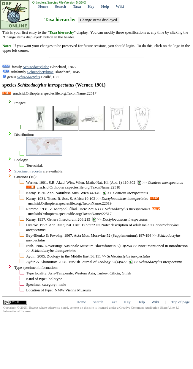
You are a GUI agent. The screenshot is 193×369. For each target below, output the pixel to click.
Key (91, 6)
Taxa (77, 6)
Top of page (180, 302)
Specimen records (28, 171)
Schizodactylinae (40, 72)
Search (60, 6)
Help (105, 6)
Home (43, 6)
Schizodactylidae (36, 67)
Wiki (120, 6)
